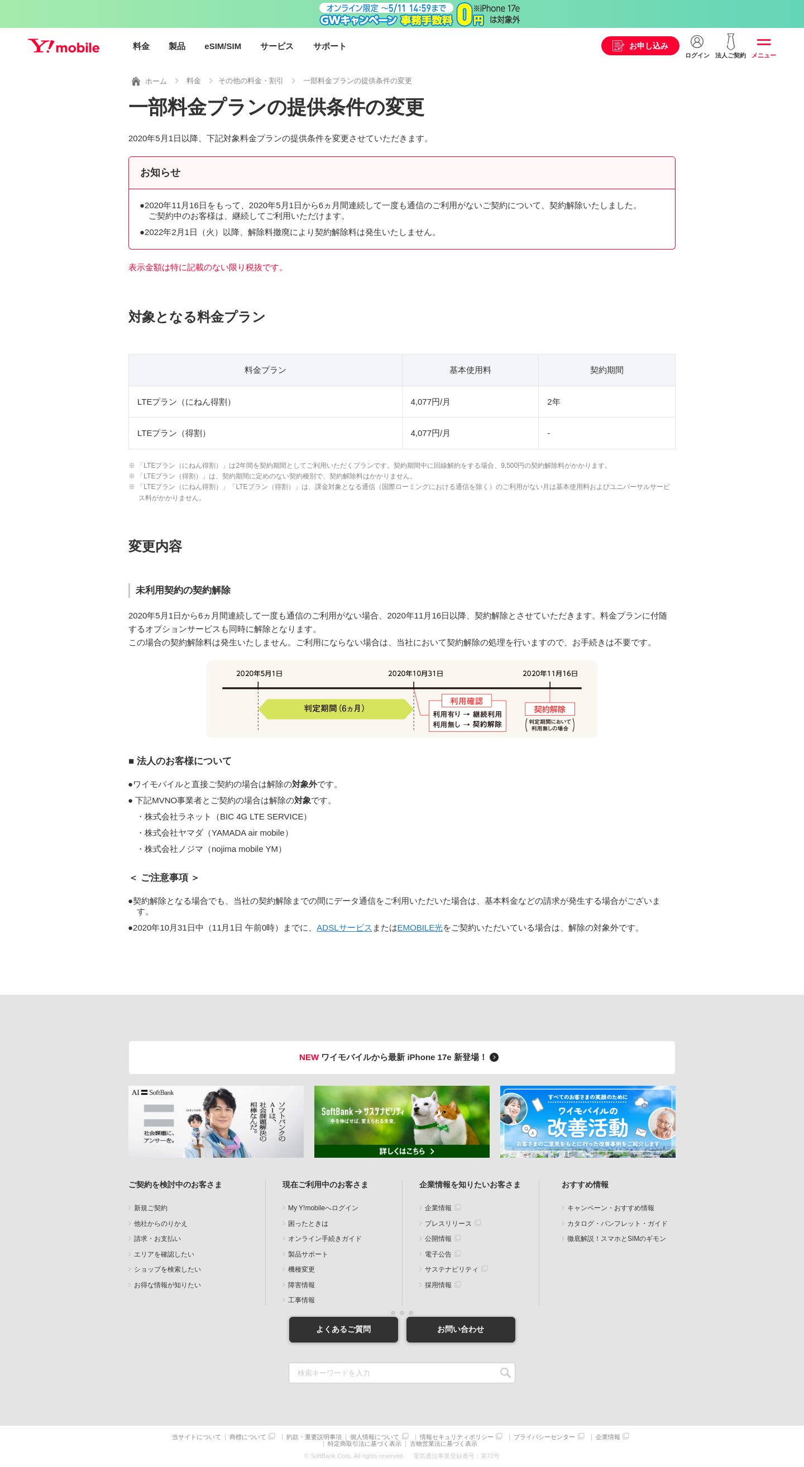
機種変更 (301, 1269)
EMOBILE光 (420, 927)
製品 (177, 46)
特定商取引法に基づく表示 (364, 1443)
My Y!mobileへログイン (323, 1207)
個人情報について (374, 1437)
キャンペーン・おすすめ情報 (610, 1207)
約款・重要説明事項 (314, 1437)
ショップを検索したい (167, 1269)
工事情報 (301, 1299)
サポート (330, 46)
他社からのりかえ (161, 1223)
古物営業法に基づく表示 (443, 1443)
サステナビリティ (451, 1269)
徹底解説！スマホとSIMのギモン (616, 1238)
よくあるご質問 (343, 1328)
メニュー (764, 55)
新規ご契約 (151, 1207)
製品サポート (308, 1254)
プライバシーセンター (544, 1437)
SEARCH (505, 1372)
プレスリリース (448, 1223)
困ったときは (308, 1223)
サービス (277, 46)
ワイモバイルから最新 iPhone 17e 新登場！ (400, 1056)
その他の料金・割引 (251, 80)
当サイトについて (196, 1437)
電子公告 (438, 1254)
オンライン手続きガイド (325, 1238)
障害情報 (301, 1284)
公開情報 (438, 1238)
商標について (247, 1437)
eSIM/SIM (222, 46)
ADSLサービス (344, 927)
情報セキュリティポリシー (457, 1437)
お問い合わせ (460, 1328)
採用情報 (438, 1284)
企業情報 (438, 1207)
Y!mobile (63, 46)
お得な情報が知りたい (167, 1284)
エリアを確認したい (164, 1254)
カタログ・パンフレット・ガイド (617, 1223)
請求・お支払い (157, 1238)
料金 (141, 46)
